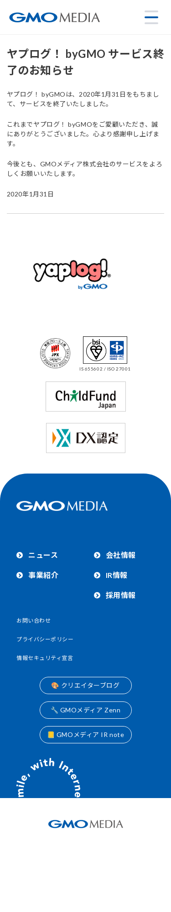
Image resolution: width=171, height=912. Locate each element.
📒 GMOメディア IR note (85, 734)
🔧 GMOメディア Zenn (86, 710)
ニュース (43, 555)
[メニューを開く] (151, 17)
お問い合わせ (33, 620)
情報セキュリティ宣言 (44, 657)
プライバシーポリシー (45, 639)
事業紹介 (43, 575)
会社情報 (121, 555)
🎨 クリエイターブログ (85, 685)
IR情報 (117, 575)
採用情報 (121, 595)
